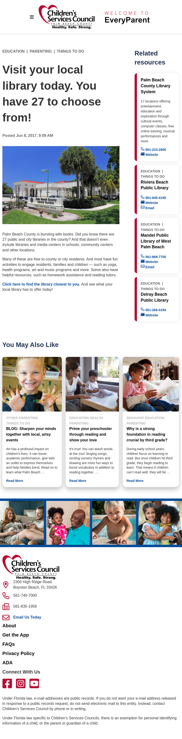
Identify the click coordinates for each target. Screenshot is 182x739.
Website (149, 154)
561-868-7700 (153, 256)
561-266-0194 (153, 309)
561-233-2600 (153, 149)
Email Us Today (27, 617)
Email (147, 207)
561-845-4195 (153, 197)
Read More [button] (14, 481)
